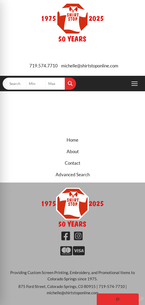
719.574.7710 (43, 65)
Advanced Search (73, 174)
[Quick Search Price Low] (36, 84)
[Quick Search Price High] (55, 84)
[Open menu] (134, 83)
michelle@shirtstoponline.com (89, 65)
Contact (72, 163)
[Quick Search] (14, 84)
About (73, 151)
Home (72, 140)
